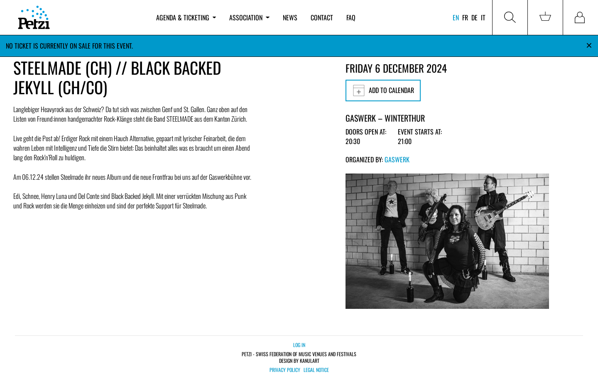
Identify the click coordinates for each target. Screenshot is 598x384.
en (456, 17)
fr (465, 17)
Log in (299, 344)
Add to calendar (383, 90)
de (474, 17)
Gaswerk (397, 159)
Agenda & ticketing (186, 17)
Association (249, 17)
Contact (322, 17)
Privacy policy (285, 370)
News (290, 17)
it (483, 17)
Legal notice (316, 370)
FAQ (350, 17)
